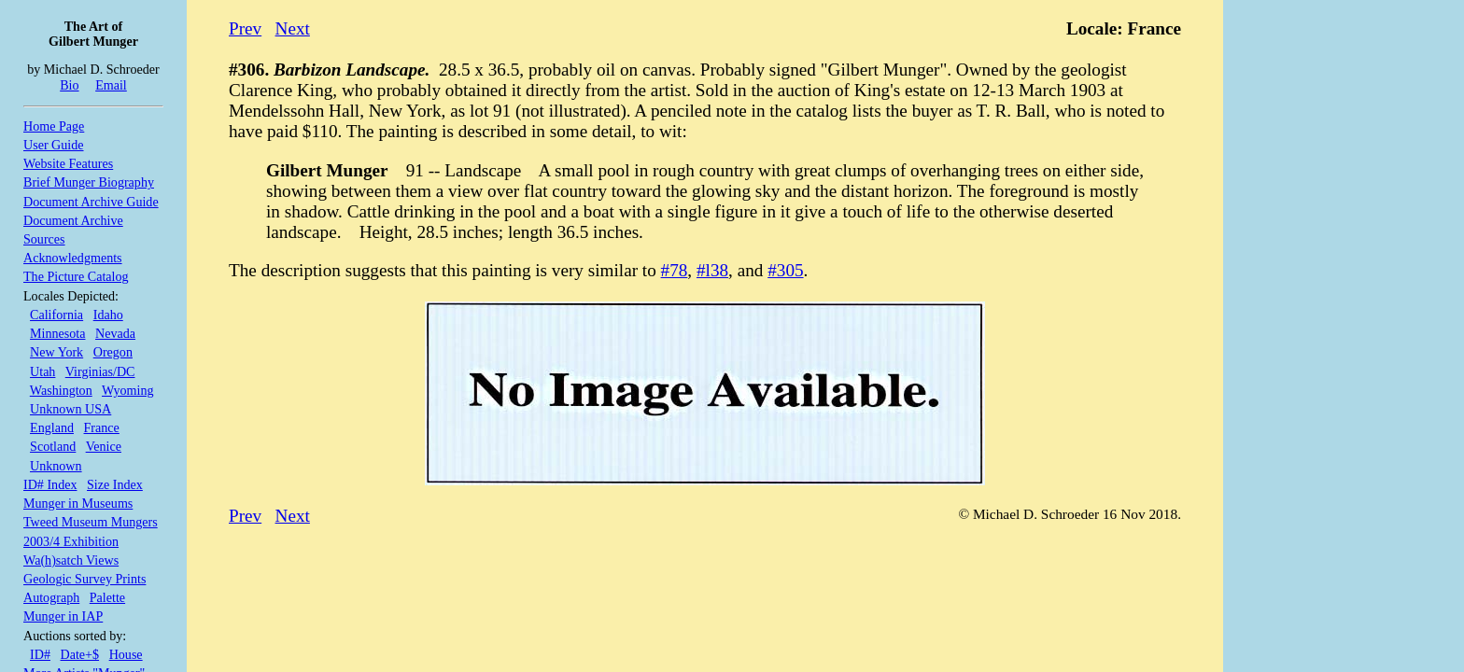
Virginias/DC (100, 371)
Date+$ (80, 654)
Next (292, 28)
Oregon (113, 351)
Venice (103, 446)
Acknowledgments (72, 257)
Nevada (115, 333)
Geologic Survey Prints (84, 578)
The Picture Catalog (76, 276)
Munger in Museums (78, 503)
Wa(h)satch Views (71, 560)
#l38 (712, 270)
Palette (107, 597)
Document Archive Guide (91, 201)
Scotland (53, 446)
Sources (44, 238)
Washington (61, 390)
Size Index (115, 484)
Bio (69, 84)
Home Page (53, 126)
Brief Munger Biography (88, 182)
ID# (40, 654)
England (52, 427)
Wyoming (127, 390)
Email (111, 84)
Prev (245, 28)
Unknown (56, 465)
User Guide (53, 144)
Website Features (68, 163)
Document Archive (73, 220)
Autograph (51, 597)
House (126, 654)
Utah (42, 371)
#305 (785, 270)
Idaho (108, 314)
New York (56, 351)
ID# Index (50, 484)
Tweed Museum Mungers (90, 521)
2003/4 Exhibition (71, 541)
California (56, 314)
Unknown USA (70, 408)
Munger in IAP (63, 616)
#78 (674, 270)
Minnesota (57, 333)
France (102, 427)
